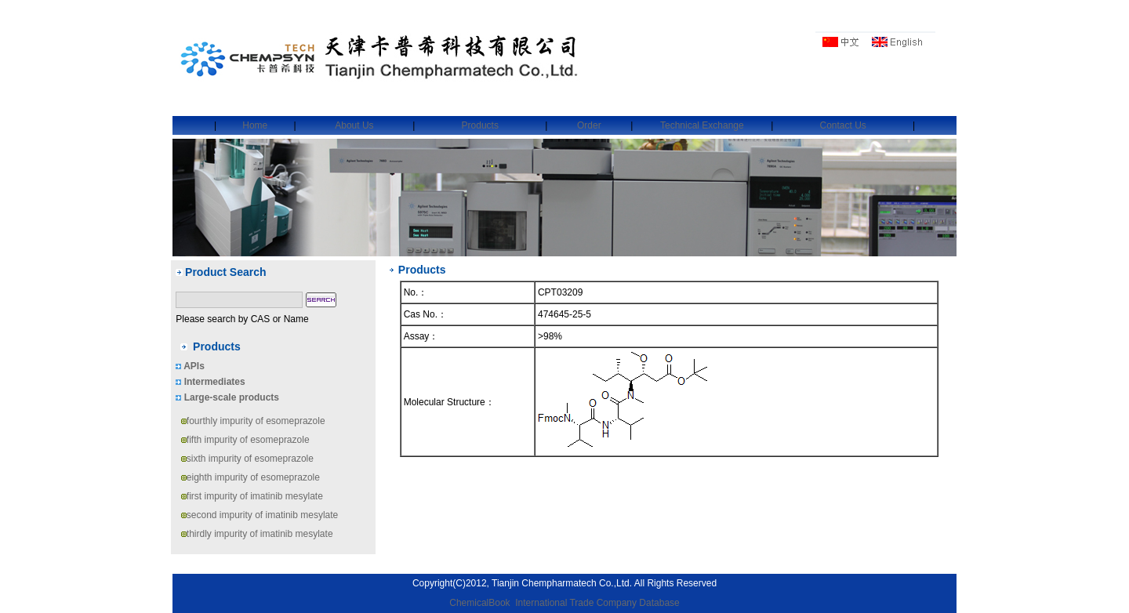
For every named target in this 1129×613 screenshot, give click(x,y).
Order (589, 125)
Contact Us (842, 125)
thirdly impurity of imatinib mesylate (260, 537)
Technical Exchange (702, 125)
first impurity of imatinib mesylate (255, 500)
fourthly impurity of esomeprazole (256, 424)
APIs (194, 366)
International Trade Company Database (597, 602)
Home (254, 125)
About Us (354, 125)
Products (480, 125)
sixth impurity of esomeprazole (250, 462)
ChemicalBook (479, 602)
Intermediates (214, 381)
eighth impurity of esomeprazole (253, 481)
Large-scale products (231, 397)
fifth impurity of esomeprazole (248, 443)
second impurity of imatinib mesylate (262, 518)
